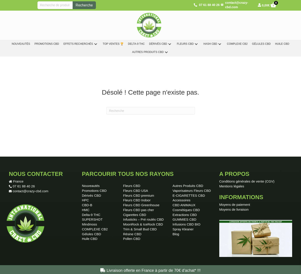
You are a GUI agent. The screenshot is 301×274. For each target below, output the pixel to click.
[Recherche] (150, 111)
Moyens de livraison (234, 209)
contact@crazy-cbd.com (30, 191)
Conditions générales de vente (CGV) (246, 181)
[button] (95, 44)
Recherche (84, 5)
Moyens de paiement (234, 204)
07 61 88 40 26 (24, 186)
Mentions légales (231, 186)
